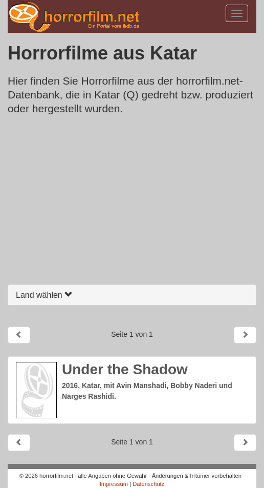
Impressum (114, 484)
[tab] (132, 295)
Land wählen (44, 295)
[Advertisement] (132, 202)
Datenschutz (148, 484)
